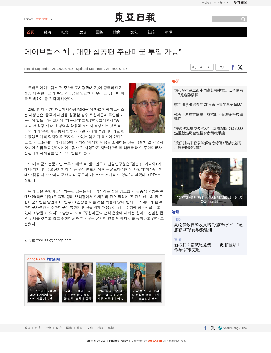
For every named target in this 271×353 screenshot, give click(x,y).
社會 (65, 32)
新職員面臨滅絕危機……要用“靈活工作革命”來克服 (207, 247)
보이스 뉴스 (218, 2)
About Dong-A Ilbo (232, 328)
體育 (116, 32)
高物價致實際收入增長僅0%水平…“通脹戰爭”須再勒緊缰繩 (208, 227)
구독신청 (204, 2)
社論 (151, 32)
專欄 (168, 32)
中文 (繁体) (42, 19)
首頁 (30, 32)
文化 (134, 32)
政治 (82, 32)
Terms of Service (95, 340)
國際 (99, 32)
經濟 (47, 32)
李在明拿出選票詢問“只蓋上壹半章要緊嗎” (208, 105)
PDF (229, 2)
